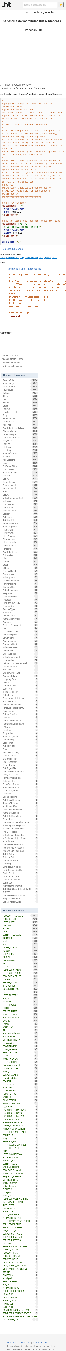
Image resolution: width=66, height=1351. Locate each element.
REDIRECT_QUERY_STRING (20, 1198)
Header (20, 402)
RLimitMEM (20, 857)
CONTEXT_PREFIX (20, 1039)
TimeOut (20, 612)
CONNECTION (20, 1100)
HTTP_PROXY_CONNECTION (20, 1221)
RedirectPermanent (20, 625)
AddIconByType (20, 676)
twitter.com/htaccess (12, 366)
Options (47, 257)
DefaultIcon (20, 650)
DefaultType (20, 695)
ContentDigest (20, 685)
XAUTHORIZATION (20, 1103)
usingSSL (20, 1192)
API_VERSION (20, 1208)
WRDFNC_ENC (20, 1160)
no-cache (20, 1001)
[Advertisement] (33, 44)
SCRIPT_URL (20, 1135)
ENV (20, 931)
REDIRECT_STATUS (20, 969)
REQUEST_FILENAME (20, 915)
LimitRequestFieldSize (20, 870)
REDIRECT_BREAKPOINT (20, 1291)
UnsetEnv (20, 717)
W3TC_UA (20, 1087)
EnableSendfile (20, 806)
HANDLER (20, 1055)
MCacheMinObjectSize (20, 828)
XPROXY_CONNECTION (20, 1128)
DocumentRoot (20, 644)
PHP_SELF (20, 1243)
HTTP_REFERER (20, 995)
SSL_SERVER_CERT (20, 1224)
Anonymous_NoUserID (20, 847)
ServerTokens (20, 482)
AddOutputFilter (20, 552)
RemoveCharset (20, 701)
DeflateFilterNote (20, 714)
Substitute (20, 688)
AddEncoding (20, 459)
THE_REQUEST (20, 985)
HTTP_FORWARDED (20, 1214)
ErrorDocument (20, 412)
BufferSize (20, 882)
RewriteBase (20, 389)
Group (20, 564)
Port (20, 491)
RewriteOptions (20, 526)
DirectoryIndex (20, 431)
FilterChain (20, 529)
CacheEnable (20, 873)
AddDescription (20, 634)
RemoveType (20, 609)
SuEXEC (20, 892)
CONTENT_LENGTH (20, 1179)
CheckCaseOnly (20, 761)
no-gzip (20, 950)
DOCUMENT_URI (19, 1319)
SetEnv (20, 494)
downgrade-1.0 (20, 1049)
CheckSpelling (20, 653)
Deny (22, 257)
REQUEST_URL (20, 1138)
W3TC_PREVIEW (20, 1058)
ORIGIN (20, 957)
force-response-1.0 (20, 1065)
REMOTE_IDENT (20, 1259)
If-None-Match (20, 1090)
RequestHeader (20, 472)
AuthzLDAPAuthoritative (20, 771)
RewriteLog (20, 749)
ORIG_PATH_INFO (20, 1297)
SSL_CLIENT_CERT (20, 1230)
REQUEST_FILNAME (20, 1170)
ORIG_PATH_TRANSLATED (20, 1268)
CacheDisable (20, 755)
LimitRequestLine (20, 876)
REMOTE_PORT (20, 1281)
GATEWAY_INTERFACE (20, 1201)
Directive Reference (11, 362)
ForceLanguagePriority (20, 707)
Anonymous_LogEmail (20, 850)
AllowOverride (12, 257)
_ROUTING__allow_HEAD (20, 1109)
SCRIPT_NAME (20, 1163)
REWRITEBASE (20, 1046)
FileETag (20, 447)
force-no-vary (20, 960)
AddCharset (20, 469)
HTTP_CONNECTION (20, 1154)
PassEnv (20, 730)
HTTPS (20, 928)
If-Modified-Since (20, 1077)
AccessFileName (20, 803)
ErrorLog (20, 863)
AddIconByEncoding (20, 704)
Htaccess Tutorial (10, 355)
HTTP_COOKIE (20, 1004)
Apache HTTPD (40, 1342)
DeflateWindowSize (20, 901)
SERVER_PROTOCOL (20, 1240)
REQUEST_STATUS (20, 1256)
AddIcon (20, 621)
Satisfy (20, 478)
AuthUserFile (20, 520)
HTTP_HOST (20, 922)
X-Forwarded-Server (20, 1217)
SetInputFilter (20, 780)
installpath (20, 1278)
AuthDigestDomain (20, 800)
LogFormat (20, 742)
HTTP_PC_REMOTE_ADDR (20, 1132)
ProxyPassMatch (20, 774)
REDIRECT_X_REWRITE (20, 1173)
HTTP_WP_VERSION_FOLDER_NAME (20, 1316)
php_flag (20, 450)
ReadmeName (20, 606)
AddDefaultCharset (20, 437)
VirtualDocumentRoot (20, 497)
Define (20, 567)
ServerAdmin (20, 765)
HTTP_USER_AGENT (20, 973)
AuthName (20, 507)
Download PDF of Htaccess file (24, 268)
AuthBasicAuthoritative (20, 723)
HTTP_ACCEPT (20, 1062)
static (20, 941)
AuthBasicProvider (20, 618)
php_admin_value (20, 631)
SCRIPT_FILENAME (20, 934)
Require (20, 443)
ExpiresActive (20, 418)
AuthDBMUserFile (20, 812)
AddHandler (20, 504)
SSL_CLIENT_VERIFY (20, 1227)
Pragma (20, 998)
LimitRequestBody (20, 602)
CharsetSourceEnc (20, 672)
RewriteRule (20, 380)
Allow (7, 84)
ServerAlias (20, 819)
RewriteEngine (20, 383)
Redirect (20, 408)
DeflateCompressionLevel (20, 663)
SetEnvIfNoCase (20, 453)
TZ (20, 1030)
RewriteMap (20, 711)
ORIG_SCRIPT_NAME (20, 1262)
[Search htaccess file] (40, 5)
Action (20, 561)
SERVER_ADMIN (20, 1074)
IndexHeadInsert (20, 691)
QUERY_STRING (20, 947)
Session (20, 513)
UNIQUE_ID (20, 1294)
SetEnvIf (20, 475)
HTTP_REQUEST (20, 1157)
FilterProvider (20, 532)
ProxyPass (20, 726)
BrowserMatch (20, 485)
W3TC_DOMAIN (20, 1182)
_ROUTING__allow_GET (20, 1112)
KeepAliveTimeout (20, 898)
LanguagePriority (20, 679)
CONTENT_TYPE (20, 1068)
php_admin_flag (20, 758)
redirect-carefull (20, 1186)
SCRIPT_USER (20, 1300)
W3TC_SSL (20, 1071)
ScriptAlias (20, 733)
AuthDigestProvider (20, 720)
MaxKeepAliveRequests (20, 825)
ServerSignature (20, 523)
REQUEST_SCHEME (20, 1176)
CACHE (20, 1020)
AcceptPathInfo (20, 596)
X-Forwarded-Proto (20, 1033)
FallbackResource (20, 580)
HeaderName (20, 615)
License (18, 249)
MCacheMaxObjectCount (20, 838)
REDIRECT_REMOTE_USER (20, 1246)
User (20, 462)
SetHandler (20, 555)
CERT (20, 1151)
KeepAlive (20, 593)
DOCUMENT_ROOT (20, 988)
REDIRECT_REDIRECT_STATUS (20, 1313)
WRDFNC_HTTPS (20, 1166)
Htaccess (26, 1342)
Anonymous (20, 574)
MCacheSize (20, 841)
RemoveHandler (20, 571)
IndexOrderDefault (20, 656)
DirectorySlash (20, 586)
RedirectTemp (20, 510)
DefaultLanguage (20, 590)
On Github (8, 249)
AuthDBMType (20, 854)
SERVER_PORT (20, 953)
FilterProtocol (20, 536)
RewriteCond (20, 386)
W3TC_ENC (20, 1027)
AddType (20, 424)
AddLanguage (20, 641)
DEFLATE (20, 925)
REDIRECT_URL (20, 1141)
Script (20, 415)
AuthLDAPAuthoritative (20, 844)
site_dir (20, 1271)
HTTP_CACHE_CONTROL (20, 1144)
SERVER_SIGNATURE (20, 1236)
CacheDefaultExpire (20, 879)
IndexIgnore (37, 257)
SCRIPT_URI (20, 1211)
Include (28, 257)
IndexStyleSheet (20, 647)
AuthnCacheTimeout (20, 885)
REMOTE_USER (20, 1052)
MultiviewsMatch (20, 787)
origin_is (20, 1195)
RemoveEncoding (20, 752)
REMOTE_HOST (20, 1093)
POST (20, 966)
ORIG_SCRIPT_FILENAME (20, 1265)
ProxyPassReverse (20, 784)
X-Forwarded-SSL (20, 1287)
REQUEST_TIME (20, 1252)
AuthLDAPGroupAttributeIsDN (20, 889)
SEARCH (20, 1081)
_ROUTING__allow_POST (20, 1116)
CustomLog (20, 739)
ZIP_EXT (20, 1284)
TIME (20, 944)
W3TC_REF (20, 1097)
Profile (20, 1023)
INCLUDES (20, 938)
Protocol (20, 599)
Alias (20, 558)
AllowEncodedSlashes (20, 809)
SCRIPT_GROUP (20, 1249)
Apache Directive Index (12, 359)
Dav (20, 628)
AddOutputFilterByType (20, 427)
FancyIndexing (20, 583)
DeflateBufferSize (20, 860)
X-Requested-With (20, 1017)
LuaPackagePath (20, 790)
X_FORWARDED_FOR (20, 1122)
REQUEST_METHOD (20, 976)
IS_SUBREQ (20, 1106)
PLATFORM (20, 1275)
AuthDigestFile (20, 768)
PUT (20, 992)
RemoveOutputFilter (20, 777)
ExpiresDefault (20, 421)
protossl (20, 979)
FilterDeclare (20, 539)
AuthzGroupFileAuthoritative (20, 822)
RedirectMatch (20, 488)
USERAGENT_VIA (20, 1119)
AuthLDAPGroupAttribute (20, 895)
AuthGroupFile (20, 545)
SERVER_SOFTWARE (20, 1233)
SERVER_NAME (20, 1011)
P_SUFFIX (20, 1189)
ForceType (20, 548)
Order (54, 257)
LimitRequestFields (20, 866)
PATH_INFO (20, 1084)
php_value (20, 440)
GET (20, 963)
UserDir (20, 682)
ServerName (20, 637)
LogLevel (20, 793)
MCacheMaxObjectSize (20, 835)
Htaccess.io (13, 1342)
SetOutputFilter (20, 466)
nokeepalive (20, 1042)
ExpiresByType (20, 434)
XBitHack (20, 669)
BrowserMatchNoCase (20, 698)
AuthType (20, 517)
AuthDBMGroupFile (20, 815)
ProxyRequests (20, 831)
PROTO (20, 1007)
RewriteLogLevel (20, 736)
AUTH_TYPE (20, 1205)
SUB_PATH (20, 1306)
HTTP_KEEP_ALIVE (20, 1147)
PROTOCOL (20, 1303)
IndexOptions (20, 577)
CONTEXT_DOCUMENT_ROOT (20, 1310)
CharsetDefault (20, 666)
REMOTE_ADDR (20, 1014)
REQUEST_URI (20, 918)
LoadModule (20, 660)
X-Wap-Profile (20, 1036)
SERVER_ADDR (20, 982)
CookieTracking (20, 796)
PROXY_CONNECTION (20, 1125)
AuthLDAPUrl (20, 745)
